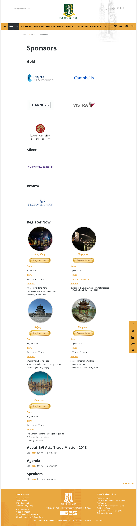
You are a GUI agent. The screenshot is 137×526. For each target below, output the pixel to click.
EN (118, 8)
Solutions (26, 26)
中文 (122, 8)
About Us (13, 26)
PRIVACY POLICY (63, 520)
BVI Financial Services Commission (111, 500)
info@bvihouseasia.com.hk (27, 514)
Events (69, 26)
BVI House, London (104, 513)
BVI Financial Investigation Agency (110, 505)
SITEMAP (99, 520)
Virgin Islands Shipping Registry (109, 510)
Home (25, 35)
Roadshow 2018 (98, 26)
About (33, 35)
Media (60, 26)
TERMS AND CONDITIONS (83, 520)
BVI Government (103, 498)
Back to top (128, 483)
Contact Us (81, 26)
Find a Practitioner (44, 26)
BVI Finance (101, 503)
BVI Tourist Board (104, 508)
